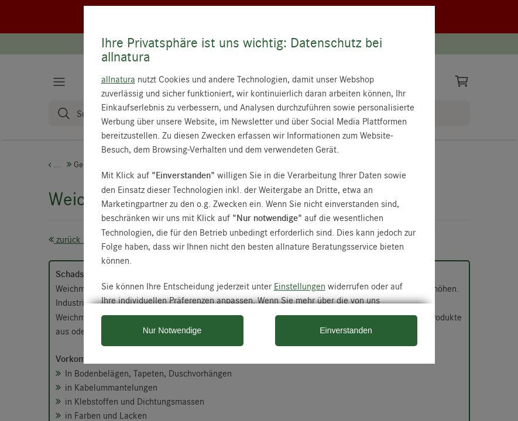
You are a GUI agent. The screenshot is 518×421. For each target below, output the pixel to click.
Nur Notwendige (172, 330)
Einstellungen (299, 286)
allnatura (118, 79)
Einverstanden (346, 330)
